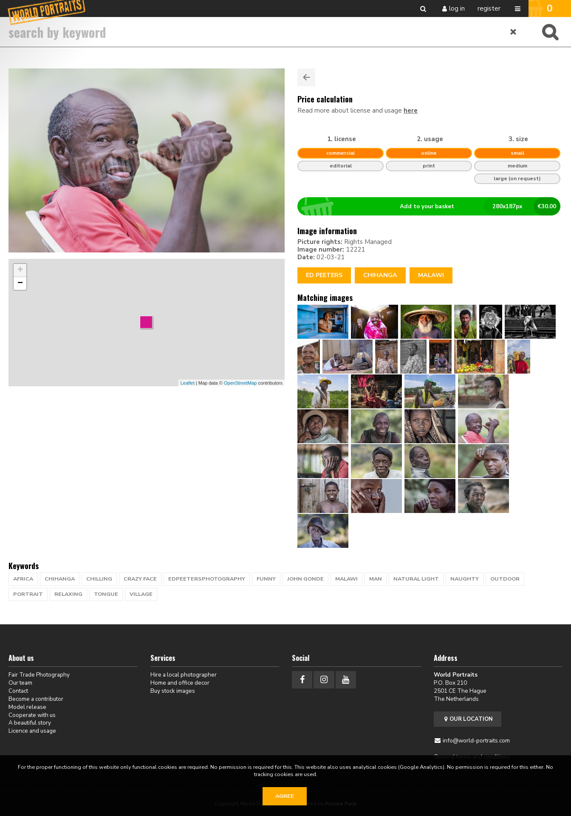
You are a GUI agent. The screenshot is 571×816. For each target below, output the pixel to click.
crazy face (140, 579)
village (141, 594)
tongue (106, 594)
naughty (464, 579)
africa (23, 579)
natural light (416, 579)
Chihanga (380, 275)
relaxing (68, 594)
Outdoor (505, 579)
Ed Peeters (324, 275)
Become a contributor (35, 699)
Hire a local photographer (183, 675)
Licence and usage (32, 731)
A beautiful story (29, 723)
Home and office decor (179, 683)
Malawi (431, 275)
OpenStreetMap (240, 382)
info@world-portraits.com (476, 741)
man (375, 579)
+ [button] (20, 270)
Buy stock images (172, 691)
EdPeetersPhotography (206, 579)
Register (489, 8)
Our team (20, 683)
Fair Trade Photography (39, 675)
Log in (457, 8)
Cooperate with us (32, 715)
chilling (99, 579)
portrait (28, 594)
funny (266, 579)
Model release (27, 707)
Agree (284, 796)
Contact (18, 691)
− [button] (20, 283)
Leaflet (188, 382)
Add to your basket (432, 206)
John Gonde (305, 579)
